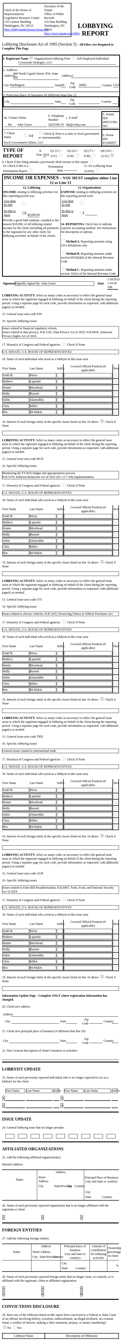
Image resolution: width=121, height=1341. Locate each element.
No (7, 1328)
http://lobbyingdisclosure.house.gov (26, 29)
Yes (17, 1328)
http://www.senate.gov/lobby (62, 33)
